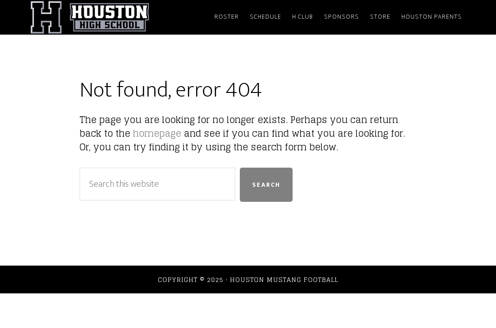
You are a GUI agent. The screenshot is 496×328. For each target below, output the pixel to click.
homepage (157, 133)
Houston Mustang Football (111, 17)
